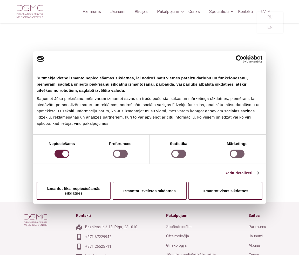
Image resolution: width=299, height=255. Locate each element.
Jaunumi (117, 11)
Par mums (92, 11)
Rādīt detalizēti (238, 173)
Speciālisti (219, 11)
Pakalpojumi (168, 11)
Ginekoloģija (176, 245)
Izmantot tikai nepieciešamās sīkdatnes (73, 190)
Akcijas (141, 11)
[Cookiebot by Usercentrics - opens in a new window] (239, 59)
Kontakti (245, 11)
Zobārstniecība (179, 227)
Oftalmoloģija (177, 236)
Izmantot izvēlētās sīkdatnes (149, 191)
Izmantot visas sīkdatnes (225, 191)
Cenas (194, 11)
